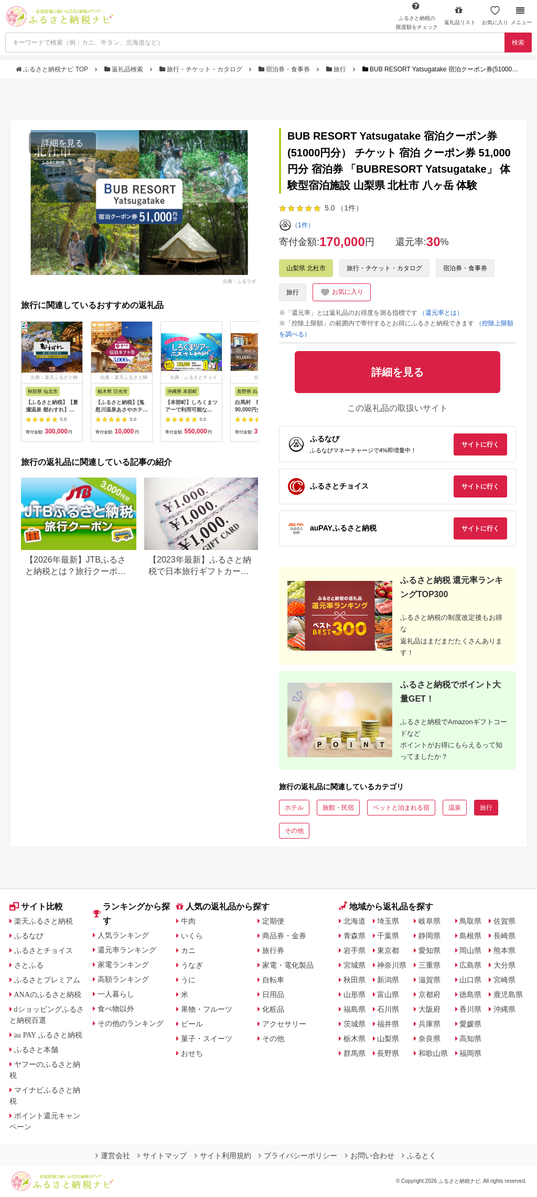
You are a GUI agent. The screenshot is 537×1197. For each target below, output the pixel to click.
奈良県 (429, 1038)
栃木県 (354, 1038)
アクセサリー (284, 1023)
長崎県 (504, 935)
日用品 (273, 994)
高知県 (470, 1038)
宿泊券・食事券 (285, 69)
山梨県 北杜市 (306, 268)
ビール (192, 1023)
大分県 (504, 965)
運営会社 (112, 1155)
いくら (192, 935)
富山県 (388, 994)
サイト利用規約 (223, 1155)
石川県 (388, 1009)
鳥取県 (470, 921)
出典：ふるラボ (239, 280)
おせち (192, 1053)
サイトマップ (162, 1155)
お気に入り (495, 15)
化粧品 (273, 1009)
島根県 (470, 935)
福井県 (388, 1023)
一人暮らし (116, 994)
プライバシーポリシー (298, 1155)
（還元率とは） (441, 312)
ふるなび (29, 935)
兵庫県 (429, 1023)
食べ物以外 (116, 1008)
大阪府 (429, 1009)
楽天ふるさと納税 (43, 921)
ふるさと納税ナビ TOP (53, 69)
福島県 (354, 1009)
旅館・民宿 (338, 807)
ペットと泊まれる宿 (401, 807)
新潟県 (388, 979)
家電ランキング (123, 964)
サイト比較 (36, 906)
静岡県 (429, 935)
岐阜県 (429, 921)
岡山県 (470, 950)
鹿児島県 (508, 994)
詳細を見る (62, 143)
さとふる (29, 965)
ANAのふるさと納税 (47, 994)
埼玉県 (388, 921)
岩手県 (354, 950)
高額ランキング (123, 979)
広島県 (470, 965)
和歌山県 (433, 1053)
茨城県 (354, 1023)
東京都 (388, 950)
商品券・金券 (284, 935)
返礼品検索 (124, 69)
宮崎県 (504, 979)
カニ (188, 950)
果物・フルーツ (206, 1009)
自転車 (273, 979)
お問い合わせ (369, 1155)
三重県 (429, 965)
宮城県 (354, 965)
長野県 (388, 1053)
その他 (294, 830)
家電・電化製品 (288, 965)
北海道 (354, 921)
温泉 (454, 807)
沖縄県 (504, 1009)
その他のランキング (131, 1023)
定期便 (273, 921)
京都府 (429, 994)
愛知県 (429, 950)
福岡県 (470, 1053)
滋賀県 (429, 979)
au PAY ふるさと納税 (48, 1035)
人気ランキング (123, 935)
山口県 (470, 979)
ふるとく (419, 1155)
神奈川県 (391, 965)
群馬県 (354, 1053)
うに (188, 979)
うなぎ (192, 965)
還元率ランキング (127, 950)
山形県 (354, 994)
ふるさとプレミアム (47, 979)
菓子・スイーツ (206, 1038)
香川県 (470, 1009)
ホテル (294, 807)
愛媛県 (470, 1023)
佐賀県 (504, 921)
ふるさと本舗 (36, 1049)
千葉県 (388, 935)
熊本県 (504, 950)
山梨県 (388, 1038)
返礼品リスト (460, 15)
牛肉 (188, 921)
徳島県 (470, 994)
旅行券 (273, 950)
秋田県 (354, 979)
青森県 (354, 935)
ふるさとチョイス (43, 950)
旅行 (337, 69)
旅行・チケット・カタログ (201, 69)
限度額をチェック (417, 16)
